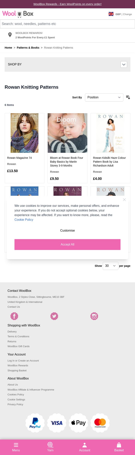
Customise (67, 230)
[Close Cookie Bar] (124, 199)
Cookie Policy (23, 219)
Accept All (67, 244)
